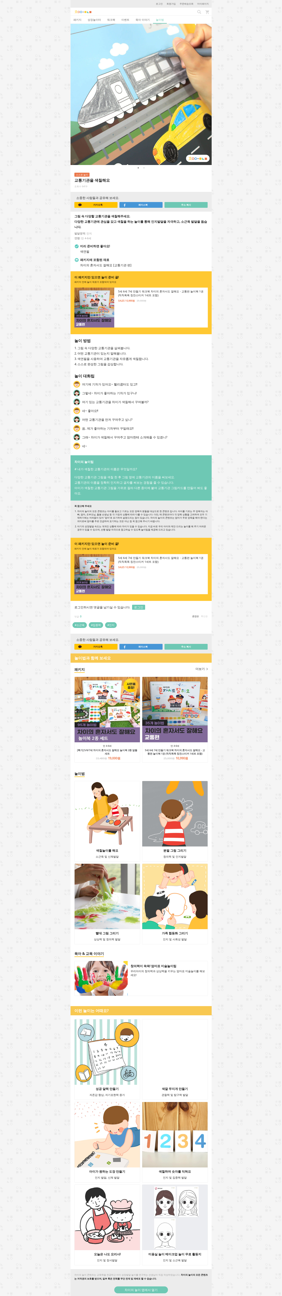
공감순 (195, 616)
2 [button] (144, 168)
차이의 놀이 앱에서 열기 (141, 1290)
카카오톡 (90, 205)
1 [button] (138, 168)
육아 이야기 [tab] (143, 19)
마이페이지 (203, 3)
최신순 (204, 616)
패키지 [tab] (77, 19)
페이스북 (135, 205)
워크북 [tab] (111, 19)
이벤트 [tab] (125, 19)
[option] (141, 94)
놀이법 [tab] (160, 19)
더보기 (202, 669)
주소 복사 (186, 204)
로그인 (159, 3)
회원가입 (171, 3)
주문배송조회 (186, 3)
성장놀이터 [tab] (94, 19)
